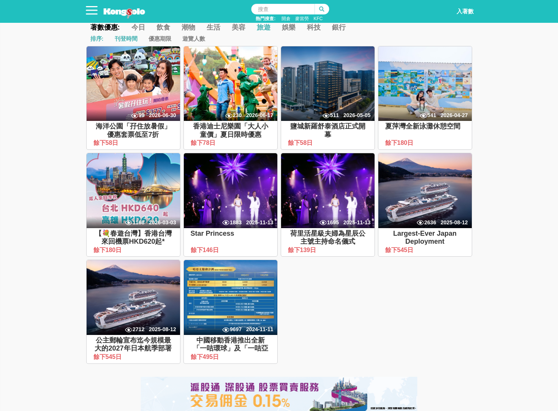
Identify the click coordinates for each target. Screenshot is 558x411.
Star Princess (212, 233)
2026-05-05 (357, 115)
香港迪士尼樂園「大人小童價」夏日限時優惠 (230, 130)
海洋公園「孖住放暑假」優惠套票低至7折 (133, 130)
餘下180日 (400, 143)
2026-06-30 (162, 115)
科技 (314, 27)
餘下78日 (204, 143)
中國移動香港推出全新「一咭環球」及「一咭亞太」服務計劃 (230, 348)
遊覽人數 (193, 38)
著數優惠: (105, 27)
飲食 (163, 27)
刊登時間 (126, 38)
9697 (236, 329)
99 (142, 115)
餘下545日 (400, 250)
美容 (238, 27)
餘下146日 (206, 250)
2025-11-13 (259, 222)
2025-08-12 (454, 222)
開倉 (286, 18)
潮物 (188, 27)
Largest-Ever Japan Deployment (425, 238)
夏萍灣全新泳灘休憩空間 (422, 126)
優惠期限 (160, 38)
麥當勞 (302, 18)
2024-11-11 (259, 329)
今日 (138, 27)
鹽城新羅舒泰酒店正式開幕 (327, 130)
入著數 (457, 9)
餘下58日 (106, 143)
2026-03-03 (162, 222)
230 (237, 115)
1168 (138, 222)
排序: (97, 38)
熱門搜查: (265, 18)
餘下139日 (303, 250)
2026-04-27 (454, 115)
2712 (138, 329)
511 (334, 115)
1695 (333, 222)
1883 (236, 222)
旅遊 (263, 27)
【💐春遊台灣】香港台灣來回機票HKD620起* (133, 238)
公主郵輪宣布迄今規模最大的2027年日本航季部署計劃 (133, 348)
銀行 (339, 27)
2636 (430, 222)
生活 (213, 27)
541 (431, 115)
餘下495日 (206, 357)
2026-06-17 (259, 115)
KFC (317, 18)
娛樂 (289, 27)
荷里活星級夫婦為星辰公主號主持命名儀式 (327, 238)
